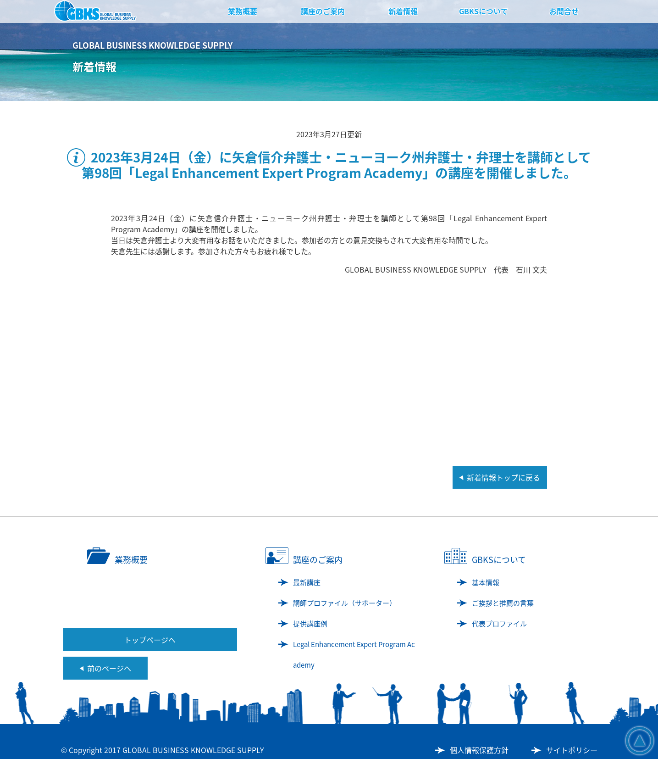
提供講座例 (310, 624)
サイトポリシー (571, 749)
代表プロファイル (499, 624)
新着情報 (403, 11)
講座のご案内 (323, 11)
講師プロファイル (344, 603)
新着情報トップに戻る (503, 477)
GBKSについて (483, 11)
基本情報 (485, 582)
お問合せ (564, 11)
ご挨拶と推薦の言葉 (503, 603)
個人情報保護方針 (479, 749)
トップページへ (150, 639)
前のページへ (109, 668)
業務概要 (242, 11)
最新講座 (307, 582)
